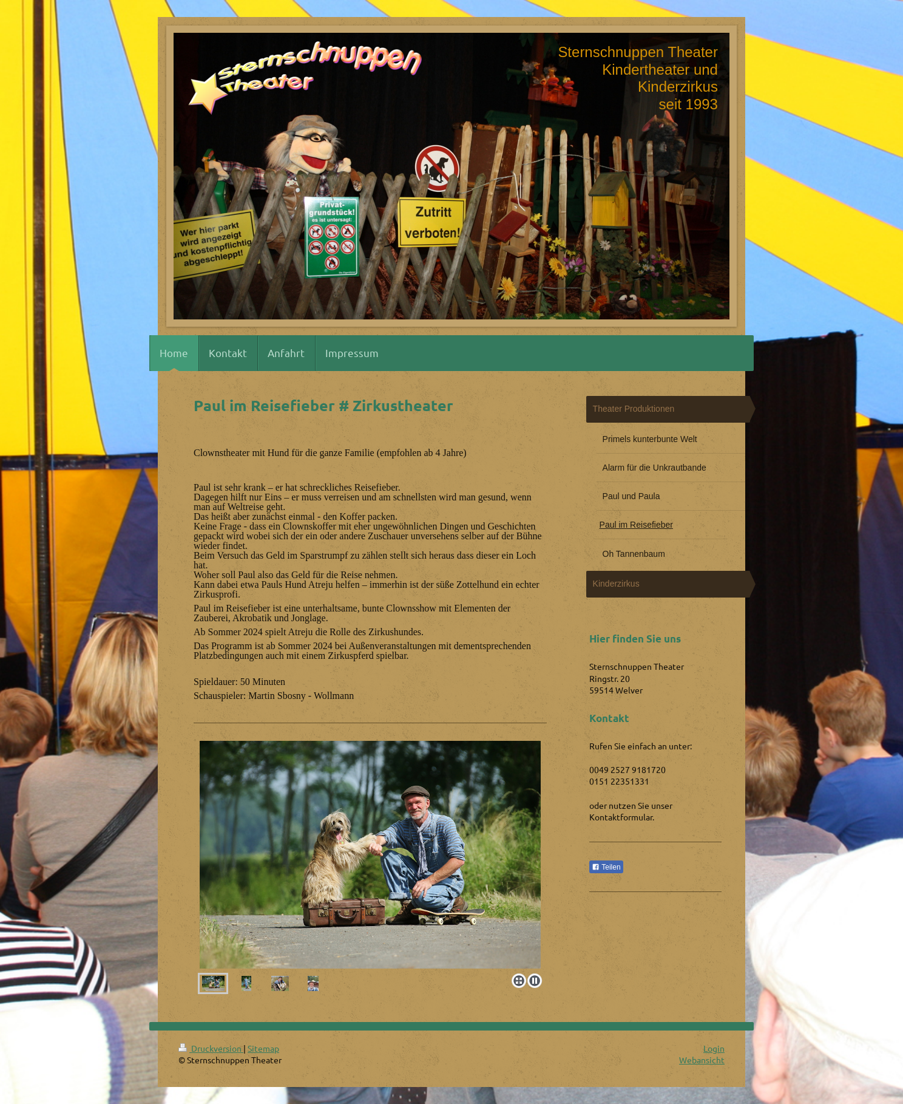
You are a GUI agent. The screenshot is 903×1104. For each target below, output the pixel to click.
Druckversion (210, 1048)
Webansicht (702, 1059)
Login (714, 1048)
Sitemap (263, 1048)
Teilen (606, 867)
